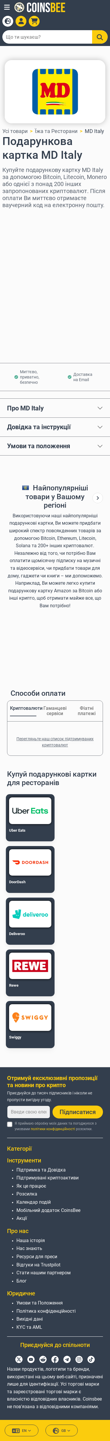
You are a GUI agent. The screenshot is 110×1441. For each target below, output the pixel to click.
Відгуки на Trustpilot (38, 1265)
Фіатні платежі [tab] (87, 710)
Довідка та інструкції (39, 427)
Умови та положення (38, 446)
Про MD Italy (25, 408)
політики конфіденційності (53, 1129)
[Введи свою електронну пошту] (28, 1112)
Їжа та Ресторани (56, 131)
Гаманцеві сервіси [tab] (55, 710)
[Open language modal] (7, 21)
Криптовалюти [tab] (23, 708)
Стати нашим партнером (43, 1272)
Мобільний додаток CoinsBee (48, 1210)
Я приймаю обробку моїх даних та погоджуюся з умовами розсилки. (56, 1126)
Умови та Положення (39, 1303)
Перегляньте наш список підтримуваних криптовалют (55, 741)
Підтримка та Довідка (41, 1170)
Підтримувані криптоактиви (47, 1178)
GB (61, 1431)
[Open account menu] (21, 21)
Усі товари (15, 131)
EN (21, 1431)
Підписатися (78, 1112)
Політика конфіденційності (46, 1311)
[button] (6, 7)
